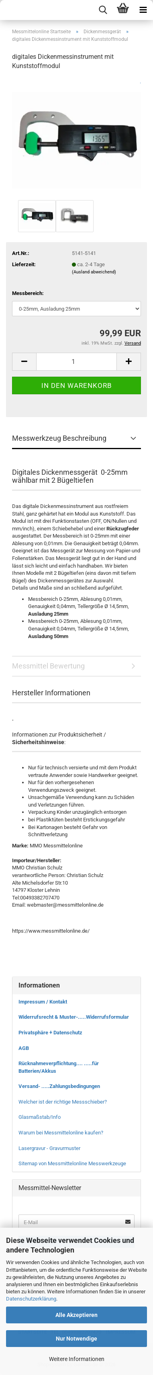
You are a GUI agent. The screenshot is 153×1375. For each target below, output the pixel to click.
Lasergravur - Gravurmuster (49, 1148)
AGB (23, 1048)
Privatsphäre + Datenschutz (50, 1033)
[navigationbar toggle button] (143, 10)
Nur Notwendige (76, 1338)
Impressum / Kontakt (42, 1002)
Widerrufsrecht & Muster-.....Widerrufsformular (73, 1017)
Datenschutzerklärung (31, 1299)
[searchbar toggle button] (103, 10)
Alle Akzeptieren (76, 1315)
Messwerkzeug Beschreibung (59, 438)
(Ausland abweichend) (94, 272)
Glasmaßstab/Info (39, 1117)
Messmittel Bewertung (48, 666)
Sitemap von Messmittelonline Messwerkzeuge (72, 1163)
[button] (24, 362)
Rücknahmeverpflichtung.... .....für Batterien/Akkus (58, 1067)
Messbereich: (28, 293)
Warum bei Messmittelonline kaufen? (60, 1133)
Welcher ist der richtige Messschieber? (62, 1102)
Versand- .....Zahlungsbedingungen (59, 1086)
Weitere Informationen (76, 1359)
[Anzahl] (76, 362)
